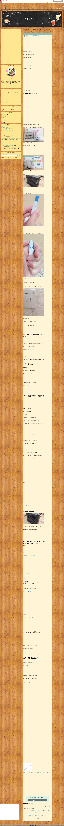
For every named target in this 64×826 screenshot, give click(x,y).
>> (49, 2)
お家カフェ (3, 115)
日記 (4, 8)
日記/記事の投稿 (10, 124)
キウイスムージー (4, 129)
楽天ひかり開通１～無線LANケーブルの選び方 (32, 33)
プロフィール (8, 8)
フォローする (11, 86)
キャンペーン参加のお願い (9, 135)
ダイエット (3, 116)
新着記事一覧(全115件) (37, 29)
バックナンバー (11, 106)
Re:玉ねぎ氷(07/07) (10, 148)
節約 (1, 117)
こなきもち (3, 138)
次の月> (15, 102)
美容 (1, 118)
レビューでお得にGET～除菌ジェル (32, 812)
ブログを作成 (57, 2)
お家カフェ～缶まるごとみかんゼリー (33, 815)
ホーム (1, 8)
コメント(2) (48, 810)
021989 (61, 6)
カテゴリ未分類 (3, 114)
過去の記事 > (48, 29)
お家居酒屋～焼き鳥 (4, 127)
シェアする (31, 803)
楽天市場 (61, 2)
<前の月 (7, 102)
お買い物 (2, 122)
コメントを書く (49, 806)
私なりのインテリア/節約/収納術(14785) (32, 35)
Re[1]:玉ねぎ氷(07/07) (10, 145)
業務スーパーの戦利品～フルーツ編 (7, 130)
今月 (11, 102)
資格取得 (2, 121)
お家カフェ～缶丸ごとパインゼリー (7, 128)
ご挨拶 (2, 126)
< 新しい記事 (26, 29)
